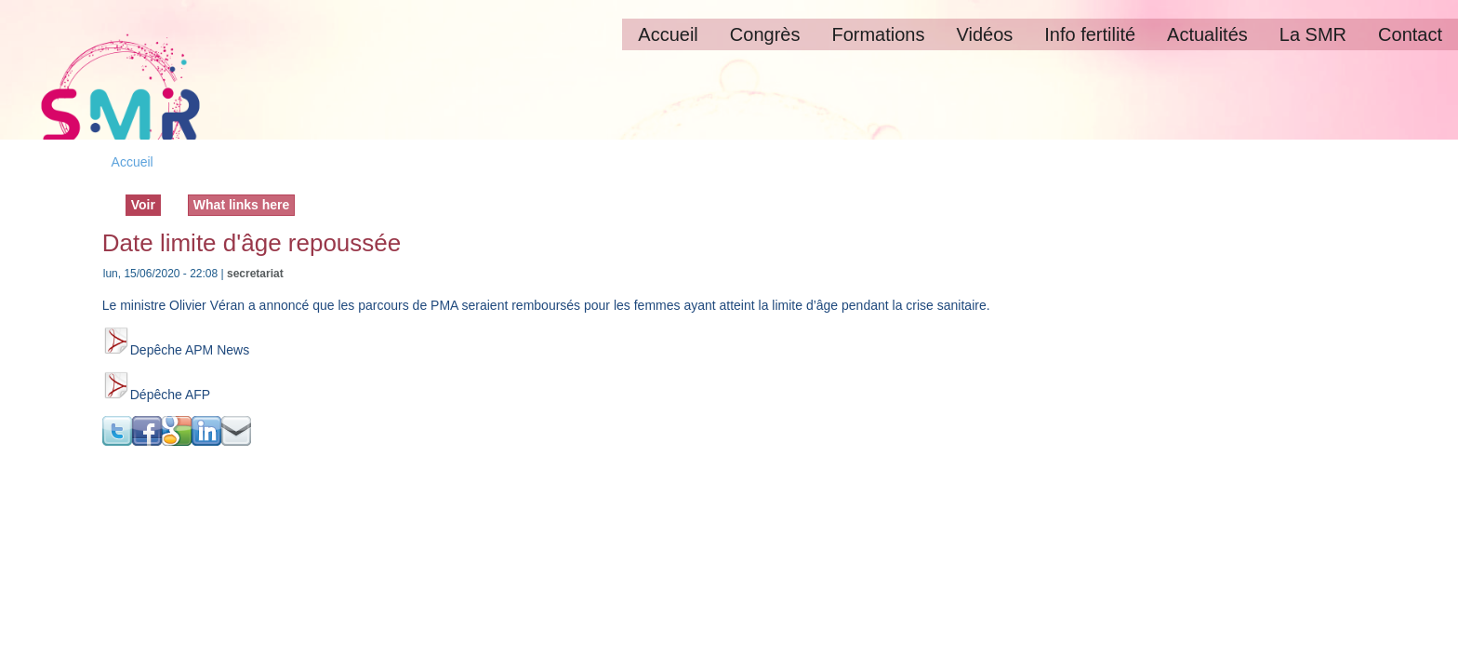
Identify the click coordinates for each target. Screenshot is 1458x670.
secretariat (255, 273)
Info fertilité (1089, 34)
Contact (1410, 34)
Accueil (667, 34)
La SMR (1312, 34)
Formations (877, 34)
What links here (241, 204)
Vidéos (984, 34)
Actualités (1207, 34)
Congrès (765, 34)
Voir (146, 203)
